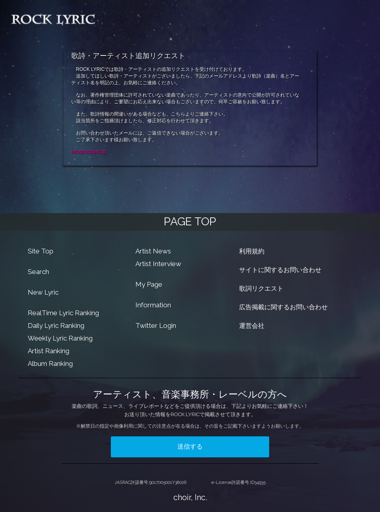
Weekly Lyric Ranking (60, 338)
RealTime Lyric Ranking (63, 313)
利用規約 (251, 251)
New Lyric (43, 292)
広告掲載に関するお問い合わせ (283, 307)
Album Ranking (50, 363)
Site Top (40, 251)
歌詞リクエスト (261, 288)
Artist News (153, 251)
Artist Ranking (48, 351)
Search (38, 272)
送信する (190, 446)
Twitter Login (155, 325)
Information (153, 305)
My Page (148, 284)
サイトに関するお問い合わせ (280, 270)
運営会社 (251, 325)
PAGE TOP (190, 221)
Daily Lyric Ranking (56, 325)
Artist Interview (158, 264)
